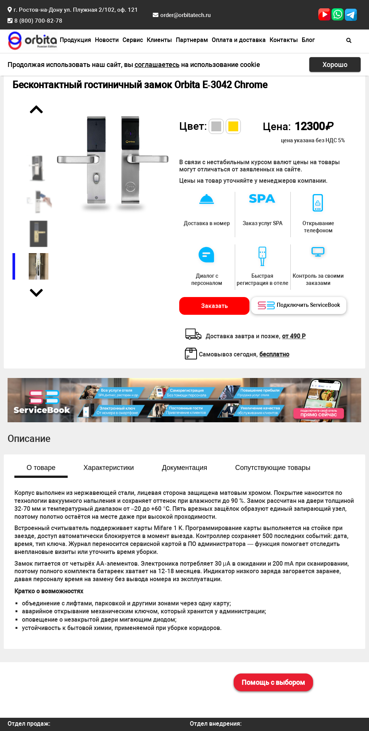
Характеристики (109, 467)
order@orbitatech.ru (185, 15)
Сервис (132, 40)
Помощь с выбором (273, 682)
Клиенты (159, 40)
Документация (184, 467)
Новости (107, 40)
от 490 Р (293, 336)
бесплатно (274, 354)
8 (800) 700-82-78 (38, 20)
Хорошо (334, 64)
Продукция (75, 40)
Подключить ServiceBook (299, 306)
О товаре (40, 467)
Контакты (284, 40)
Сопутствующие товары (272, 467)
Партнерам (192, 40)
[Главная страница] (33, 40)
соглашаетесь (157, 64)
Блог (308, 40)
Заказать (214, 306)
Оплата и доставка (239, 40)
